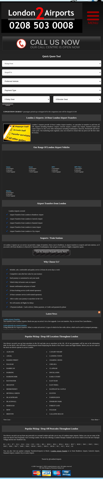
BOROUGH (10, 406)
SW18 (52, 446)
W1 (58, 446)
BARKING (10, 372)
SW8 (21, 446)
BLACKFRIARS (12, 397)
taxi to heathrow (59, 245)
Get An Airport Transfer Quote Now (51, 252)
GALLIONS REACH (56, 414)
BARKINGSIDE (11, 377)
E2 (8, 444)
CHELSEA (53, 364)
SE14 (60, 444)
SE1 (43, 444)
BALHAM (9, 364)
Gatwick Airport (65, 127)
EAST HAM (53, 381)
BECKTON (10, 385)
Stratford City (21, 440)
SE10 (48, 444)
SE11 (54, 444)
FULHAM (52, 410)
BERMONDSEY (12, 389)
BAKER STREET (12, 360)
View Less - (7, 420)
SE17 (72, 444)
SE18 (78, 444)
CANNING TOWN (55, 356)
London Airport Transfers (11, 319)
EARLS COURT (54, 377)
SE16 (66, 444)
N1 (72, 446)
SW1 (84, 444)
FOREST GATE (54, 406)
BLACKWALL (11, 401)
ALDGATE (10, 352)
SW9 (27, 446)
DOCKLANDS (54, 372)
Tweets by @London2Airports (51, 459)
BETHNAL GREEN (13, 393)
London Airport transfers (64, 125)
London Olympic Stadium (63, 438)
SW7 (16, 446)
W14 (67, 446)
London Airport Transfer (59, 451)
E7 (13, 444)
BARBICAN (10, 368)
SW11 (40, 446)
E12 (22, 444)
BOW (8, 410)
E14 (27, 444)
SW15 (46, 446)
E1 (4, 444)
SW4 (96, 444)
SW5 (5, 446)
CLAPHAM (53, 368)
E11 (17, 444)
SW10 (33, 446)
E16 (38, 444)
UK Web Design (44, 468)
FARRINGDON (54, 397)
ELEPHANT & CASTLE (57, 389)
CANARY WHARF (55, 352)
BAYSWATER (11, 381)
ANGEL (9, 356)
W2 (62, 446)
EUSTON (52, 393)
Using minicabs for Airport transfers (15, 325)
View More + (95, 420)
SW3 (90, 444)
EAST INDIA (53, 385)
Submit (7, 105)
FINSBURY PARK (55, 401)
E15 (33, 444)
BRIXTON (10, 414)
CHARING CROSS (55, 360)
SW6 (10, 446)
